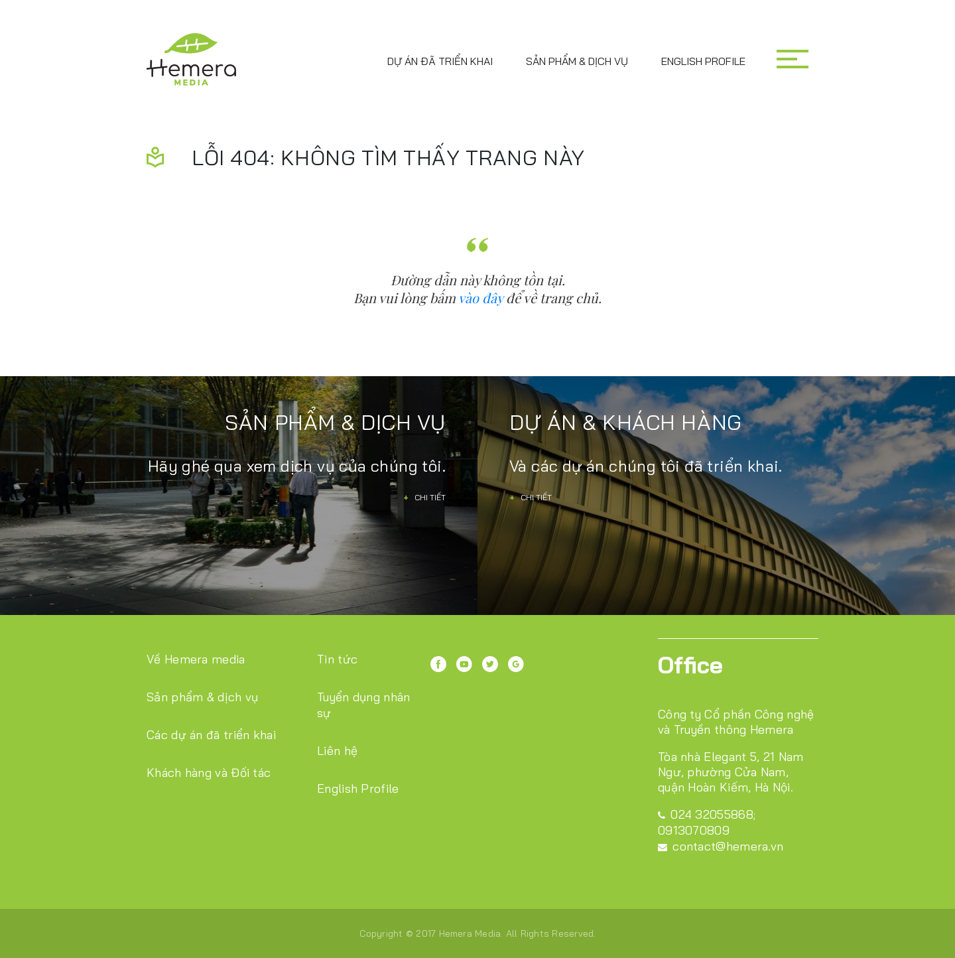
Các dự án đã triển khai (211, 734)
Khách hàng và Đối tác (209, 772)
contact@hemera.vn (720, 846)
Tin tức (337, 659)
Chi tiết (424, 497)
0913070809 (694, 830)
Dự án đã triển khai (440, 61)
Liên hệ (337, 750)
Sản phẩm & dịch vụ (577, 61)
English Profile (703, 61)
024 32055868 (705, 814)
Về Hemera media (196, 659)
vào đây (480, 298)
